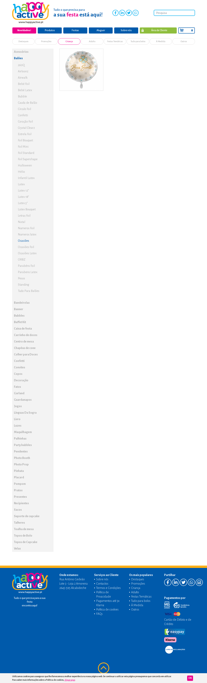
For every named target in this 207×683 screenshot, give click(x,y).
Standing (23, 284)
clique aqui (69, 680)
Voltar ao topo (103, 668)
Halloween (25, 165)
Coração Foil (25, 121)
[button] (50, 51)
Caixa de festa (23, 328)
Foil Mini (23, 146)
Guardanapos (23, 399)
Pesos (21, 278)
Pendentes (21, 451)
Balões (18, 58)
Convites (19, 367)
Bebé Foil (23, 83)
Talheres (19, 522)
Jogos (18, 406)
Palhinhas (20, 438)
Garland (19, 393)
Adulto (92, 41)
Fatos (17, 386)
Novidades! (24, 30)
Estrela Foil (24, 133)
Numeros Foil (26, 228)
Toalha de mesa (24, 528)
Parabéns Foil (26, 265)
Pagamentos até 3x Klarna (108, 603)
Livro (17, 419)
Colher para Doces (26, 354)
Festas (75, 30)
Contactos (102, 583)
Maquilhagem (23, 431)
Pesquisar (191, 13)
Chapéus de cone (25, 347)
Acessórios (21, 51)
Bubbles (19, 315)
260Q (21, 64)
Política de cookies (107, 609)
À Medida (160, 41)
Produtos (50, 30)
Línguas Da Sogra (25, 412)
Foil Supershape (28, 159)
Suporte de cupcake (27, 516)
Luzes (17, 425)
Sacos (18, 509)
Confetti (23, 115)
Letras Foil (24, 215)
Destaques (23, 41)
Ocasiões (23, 240)
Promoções (46, 41)
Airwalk (23, 77)
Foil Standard (26, 152)
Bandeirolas (22, 302)
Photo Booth (22, 457)
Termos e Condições (108, 587)
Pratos (18, 490)
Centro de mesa (24, 341)
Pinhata (19, 470)
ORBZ (21, 259)
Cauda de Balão (27, 102)
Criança (69, 41)
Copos (18, 373)
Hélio (21, 171)
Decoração (21, 380)
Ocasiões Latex (27, 253)
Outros (184, 41)
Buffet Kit (20, 321)
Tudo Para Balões (28, 290)
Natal (21, 221)
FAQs (99, 613)
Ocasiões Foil (26, 246)
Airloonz (23, 71)
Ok (190, 678)
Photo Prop (21, 464)
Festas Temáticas (115, 41)
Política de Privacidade (103, 594)
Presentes (20, 496)
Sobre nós (126, 30)
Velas (17, 548)
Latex (21, 184)
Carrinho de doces (25, 334)
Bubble (22, 96)
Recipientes (21, 503)
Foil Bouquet (25, 140)
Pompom (20, 483)
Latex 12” (23, 190)
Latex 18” (23, 196)
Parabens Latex (27, 271)
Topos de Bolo (23, 535)
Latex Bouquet (27, 209)
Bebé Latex (25, 90)
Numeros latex (27, 234)
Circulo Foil (24, 108)
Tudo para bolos (138, 41)
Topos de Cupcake (25, 541)
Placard (19, 477)
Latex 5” (23, 202)
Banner (18, 309)
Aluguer (101, 30)
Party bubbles (23, 444)
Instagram (142, 13)
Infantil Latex (26, 177)
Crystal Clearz (26, 127)
